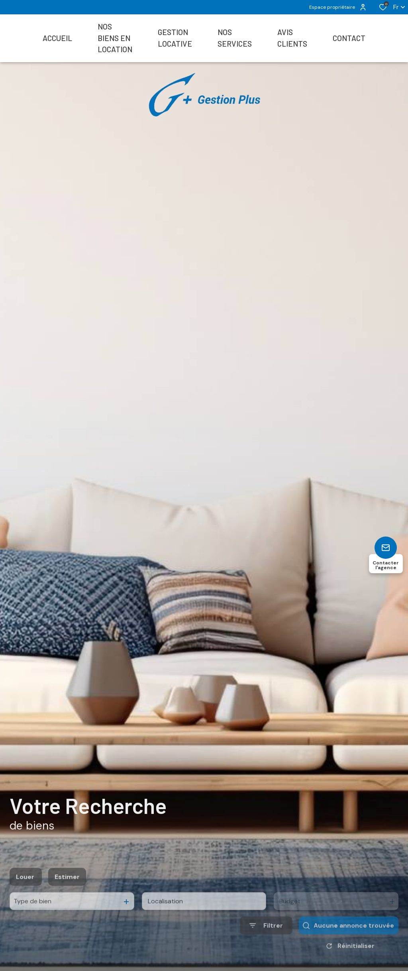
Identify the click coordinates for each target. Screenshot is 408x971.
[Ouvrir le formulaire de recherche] (266, 944)
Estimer (67, 896)
